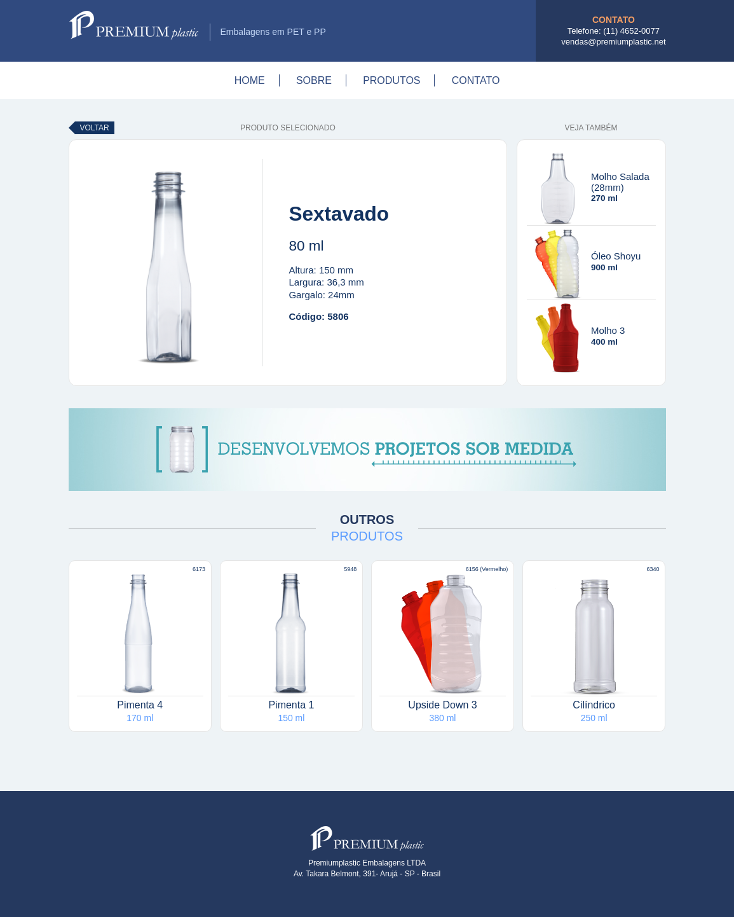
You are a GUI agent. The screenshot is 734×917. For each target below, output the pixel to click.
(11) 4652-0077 (631, 31)
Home (249, 80)
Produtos (391, 80)
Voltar (94, 127)
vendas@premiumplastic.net (613, 41)
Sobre (314, 80)
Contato (476, 80)
